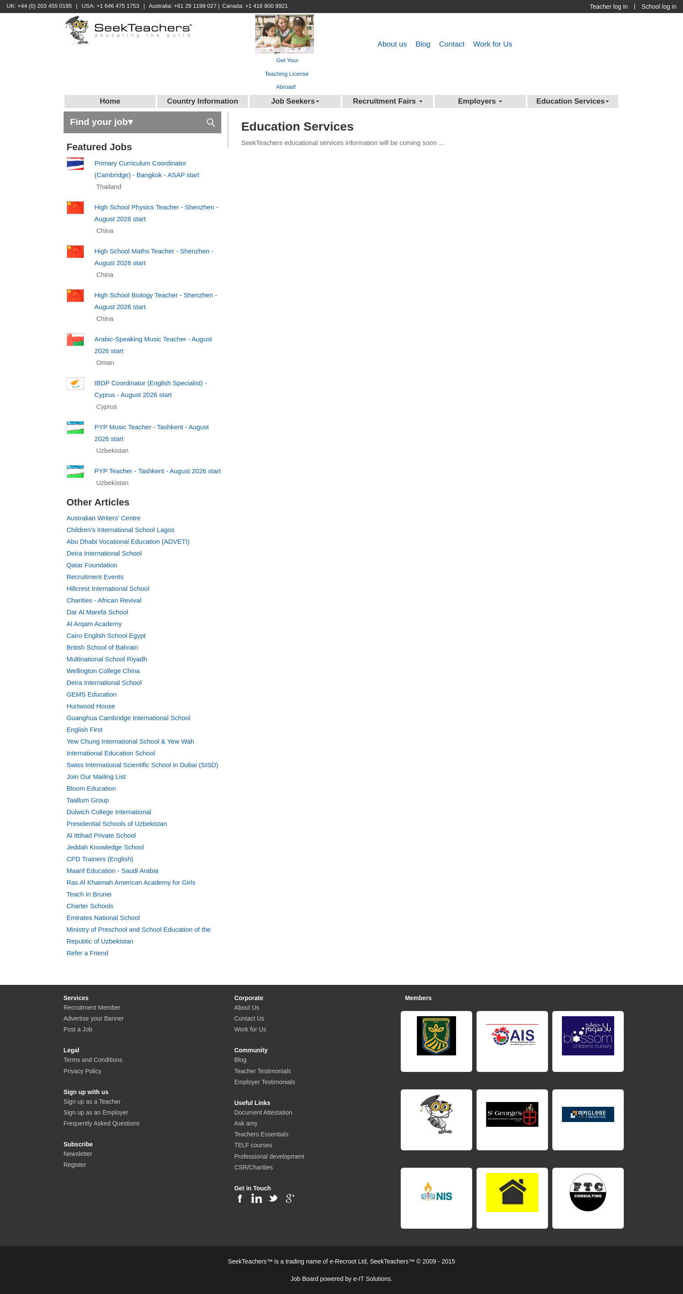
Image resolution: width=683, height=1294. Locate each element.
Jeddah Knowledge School (105, 847)
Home (110, 101)
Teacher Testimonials (262, 1071)
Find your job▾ (142, 121)
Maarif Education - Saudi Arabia (113, 870)
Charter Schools (90, 906)
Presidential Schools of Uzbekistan (117, 823)
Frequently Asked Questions (102, 1123)
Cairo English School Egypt (106, 635)
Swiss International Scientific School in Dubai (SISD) (143, 764)
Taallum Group (88, 800)
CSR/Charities (253, 1167)
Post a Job (78, 1029)
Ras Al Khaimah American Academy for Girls (131, 882)
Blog (423, 44)
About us (392, 44)
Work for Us (492, 44)
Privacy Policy (82, 1071)
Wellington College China (103, 670)
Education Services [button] (572, 101)
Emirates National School (103, 917)
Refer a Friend (87, 953)
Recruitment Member (92, 1007)
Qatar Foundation (92, 565)
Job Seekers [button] (295, 101)
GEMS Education (92, 694)
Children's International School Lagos (121, 529)
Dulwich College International (109, 811)
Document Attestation (263, 1112)
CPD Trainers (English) (100, 859)
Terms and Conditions (93, 1059)
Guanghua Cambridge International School (128, 717)
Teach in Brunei (89, 894)
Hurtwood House (91, 706)
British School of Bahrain (102, 647)
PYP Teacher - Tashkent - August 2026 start (158, 471)
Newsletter (78, 1153)
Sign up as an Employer (96, 1112)
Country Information (202, 101)
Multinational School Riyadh (107, 659)
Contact (452, 44)
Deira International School (104, 553)
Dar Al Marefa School (97, 612)
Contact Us (249, 1018)
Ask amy (246, 1123)
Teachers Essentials (261, 1134)
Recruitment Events (95, 576)
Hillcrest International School (108, 588)
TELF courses (253, 1145)
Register (75, 1164)
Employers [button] (480, 101)
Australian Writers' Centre (104, 518)
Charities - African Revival (104, 600)
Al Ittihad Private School (101, 835)
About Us (247, 1007)
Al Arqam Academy (94, 623)
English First (85, 729)
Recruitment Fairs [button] (387, 101)
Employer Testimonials (264, 1081)
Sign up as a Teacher (92, 1101)
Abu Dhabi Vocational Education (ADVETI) (128, 541)
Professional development (269, 1156)
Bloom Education (91, 788)
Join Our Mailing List (96, 776)
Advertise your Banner (94, 1018)
